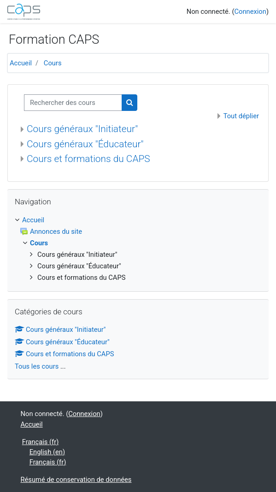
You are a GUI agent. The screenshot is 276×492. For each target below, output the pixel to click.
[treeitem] (138, 220)
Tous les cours (37, 366)
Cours (53, 63)
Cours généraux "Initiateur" (82, 128)
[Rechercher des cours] (73, 102)
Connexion (250, 11)
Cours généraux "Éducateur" (85, 144)
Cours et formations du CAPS (88, 158)
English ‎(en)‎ (47, 452)
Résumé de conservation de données (76, 479)
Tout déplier (241, 116)
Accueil (21, 63)
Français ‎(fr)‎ (40, 442)
